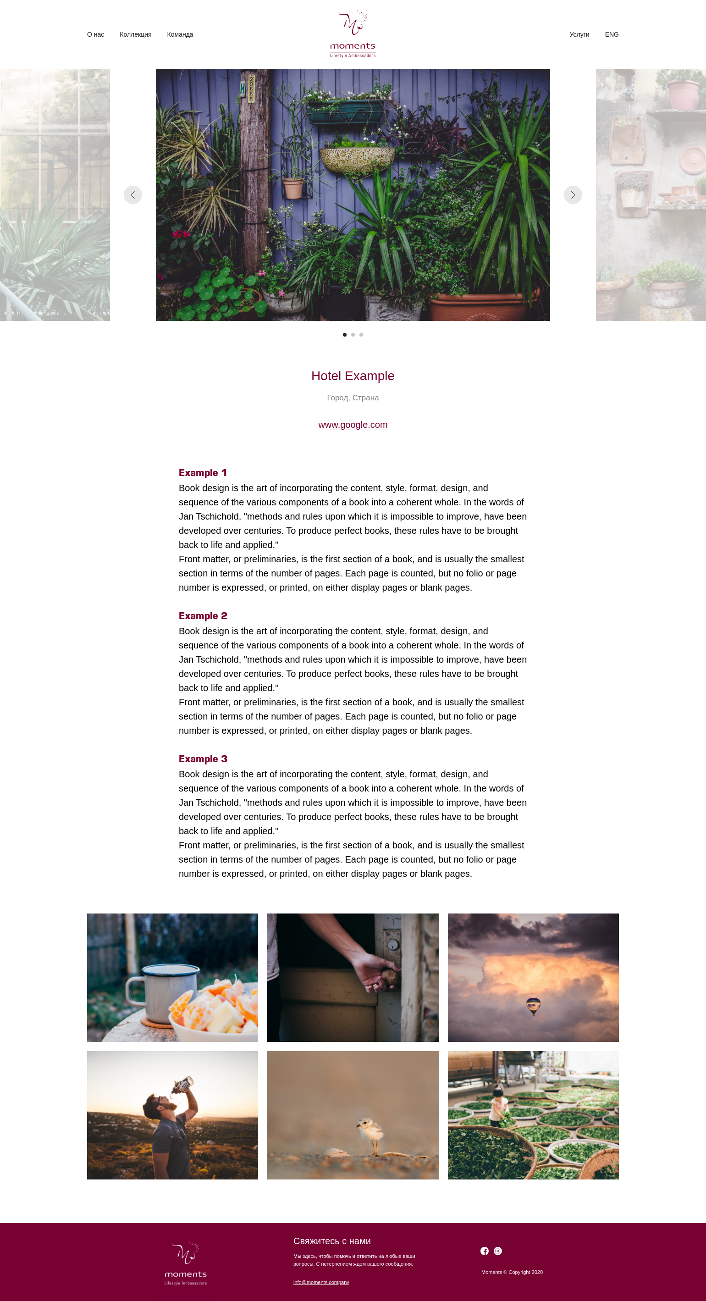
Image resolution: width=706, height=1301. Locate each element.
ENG (612, 34)
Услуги (580, 34)
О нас (95, 34)
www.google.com (352, 425)
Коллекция (135, 34)
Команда (180, 34)
